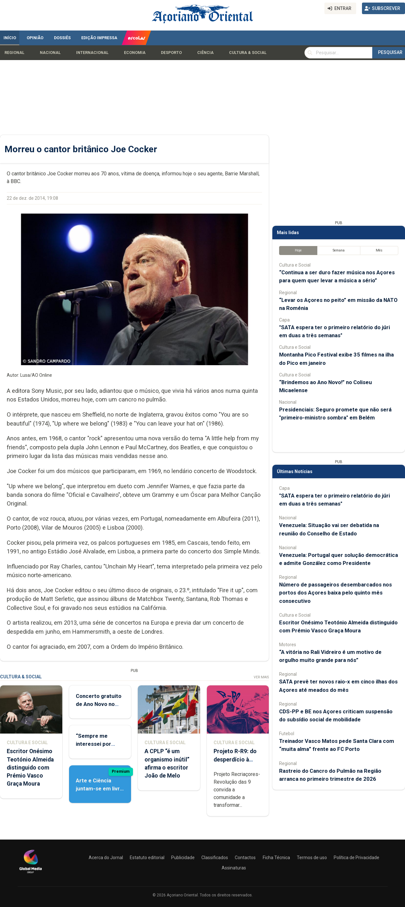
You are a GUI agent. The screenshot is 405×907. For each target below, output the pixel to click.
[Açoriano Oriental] (30, 873)
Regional (14, 52)
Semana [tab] (339, 250)
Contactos (245, 857)
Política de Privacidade (356, 857)
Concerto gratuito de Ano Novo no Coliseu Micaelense (100, 704)
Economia (134, 52)
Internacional (92, 52)
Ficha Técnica (276, 857)
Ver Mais (261, 677)
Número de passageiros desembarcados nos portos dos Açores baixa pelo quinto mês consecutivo (335, 592)
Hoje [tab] (298, 250)
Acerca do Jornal (106, 857)
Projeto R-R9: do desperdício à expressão (235, 759)
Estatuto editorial (147, 857)
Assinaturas (234, 867)
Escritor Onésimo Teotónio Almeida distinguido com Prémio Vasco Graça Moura (30, 767)
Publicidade (183, 857)
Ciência (205, 52)
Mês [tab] (379, 250)
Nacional (50, 52)
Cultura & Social (248, 52)
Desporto (171, 52)
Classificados (214, 857)
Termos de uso (312, 857)
